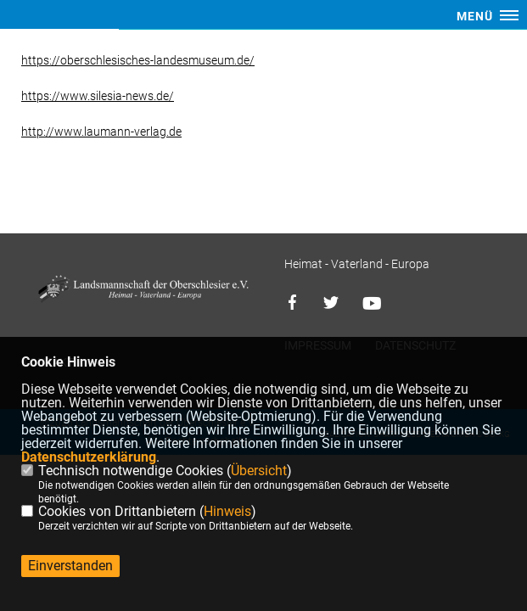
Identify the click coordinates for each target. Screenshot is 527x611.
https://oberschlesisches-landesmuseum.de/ (138, 60)
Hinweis (227, 511)
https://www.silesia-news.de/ (97, 96)
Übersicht (259, 470)
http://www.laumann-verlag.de (101, 131)
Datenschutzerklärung (88, 457)
